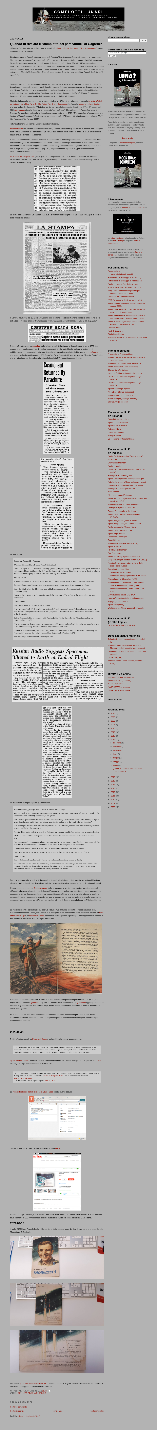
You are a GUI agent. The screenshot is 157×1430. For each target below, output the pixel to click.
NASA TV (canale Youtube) (119, 690)
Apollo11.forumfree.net (117, 426)
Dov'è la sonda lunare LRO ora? (121, 595)
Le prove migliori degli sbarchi (120, 274)
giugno (116, 758)
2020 (113, 728)
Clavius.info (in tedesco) (118, 402)
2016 (113, 777)
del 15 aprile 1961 (22, 156)
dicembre (117, 743)
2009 (113, 803)
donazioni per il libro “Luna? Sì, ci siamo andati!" (77, 48)
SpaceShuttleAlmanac (19, 1060)
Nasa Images (113, 492)
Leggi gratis (127, 138)
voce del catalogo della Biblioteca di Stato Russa (33, 1092)
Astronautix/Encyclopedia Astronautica (124, 556)
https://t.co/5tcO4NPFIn (23, 1078)
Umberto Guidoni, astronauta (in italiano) (125, 373)
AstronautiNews (114, 429)
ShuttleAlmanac (40, 888)
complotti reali (25, 1393)
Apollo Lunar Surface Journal (120, 530)
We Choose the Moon (117, 463)
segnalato (36, 346)
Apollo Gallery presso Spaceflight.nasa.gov (126, 479)
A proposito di (120, 354)
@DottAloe (34, 1003)
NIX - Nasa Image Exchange (120, 495)
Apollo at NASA (114, 547)
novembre (117, 746)
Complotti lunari (78, 12)
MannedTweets (16, 129)
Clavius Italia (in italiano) (118, 370)
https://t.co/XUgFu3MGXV (53, 1076)
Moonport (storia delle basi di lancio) (123, 543)
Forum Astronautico (116, 432)
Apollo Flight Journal (116, 533)
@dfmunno (81, 1003)
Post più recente (17, 1411)
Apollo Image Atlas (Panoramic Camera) (124, 524)
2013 (113, 788)
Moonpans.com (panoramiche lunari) (123, 504)
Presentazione (114, 271)
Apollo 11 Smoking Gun (118, 422)
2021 (113, 725)
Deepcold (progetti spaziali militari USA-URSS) (127, 560)
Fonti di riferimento (116, 331)
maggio (116, 761)
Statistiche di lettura (116, 334)
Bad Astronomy (114, 553)
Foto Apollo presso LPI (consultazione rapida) (127, 482)
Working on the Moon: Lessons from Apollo (126, 608)
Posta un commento (18, 1407)
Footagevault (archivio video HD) (121, 508)
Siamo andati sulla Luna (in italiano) (123, 367)
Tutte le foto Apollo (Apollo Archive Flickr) (125, 287)
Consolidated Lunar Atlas (118, 569)
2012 (113, 792)
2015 (113, 781)
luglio (115, 754)
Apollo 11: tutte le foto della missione (123, 284)
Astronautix (20, 110)
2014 (113, 785)
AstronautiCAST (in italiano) (119, 680)
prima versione (117, 238)
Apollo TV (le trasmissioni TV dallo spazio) (125, 456)
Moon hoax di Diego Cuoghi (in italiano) (124, 363)
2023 (113, 717)
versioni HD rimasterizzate (133, 208)
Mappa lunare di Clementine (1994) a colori (126, 582)
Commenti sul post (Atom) (29, 1416)
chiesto (99, 1060)
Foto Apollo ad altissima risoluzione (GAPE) (126, 485)
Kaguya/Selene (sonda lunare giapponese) (125, 598)
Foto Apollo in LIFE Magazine (120, 475)
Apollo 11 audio (114, 466)
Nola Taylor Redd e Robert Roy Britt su (46, 104)
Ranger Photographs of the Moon (122, 511)
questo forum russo (94, 352)
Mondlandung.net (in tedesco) (120, 395)
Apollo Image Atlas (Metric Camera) (123, 520)
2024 (113, 713)
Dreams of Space (36, 916)
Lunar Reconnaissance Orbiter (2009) (123, 585)
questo (58, 1148)
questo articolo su (89, 104)
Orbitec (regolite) (115, 657)
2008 (113, 807)
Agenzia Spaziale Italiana (118, 419)
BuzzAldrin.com (114, 540)
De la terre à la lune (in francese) (121, 625)
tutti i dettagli (118, 241)
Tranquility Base (114, 435)
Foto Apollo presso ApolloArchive (121, 489)
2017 (113, 740)
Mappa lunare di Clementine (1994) (122, 579)
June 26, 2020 (50, 1080)
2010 (113, 800)
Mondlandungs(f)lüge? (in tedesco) (122, 398)
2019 (113, 732)
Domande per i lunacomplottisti (121, 297)
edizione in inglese (127, 143)
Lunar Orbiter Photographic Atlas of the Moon (127, 576)
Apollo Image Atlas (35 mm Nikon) (122, 527)
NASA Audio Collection (117, 459)
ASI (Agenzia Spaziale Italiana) (121, 677)
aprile (115, 765)
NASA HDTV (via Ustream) (119, 687)
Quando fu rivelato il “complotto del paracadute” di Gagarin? (56, 44)
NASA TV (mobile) (115, 684)
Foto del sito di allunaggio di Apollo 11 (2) (125, 281)
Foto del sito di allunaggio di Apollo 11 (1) (125, 277)
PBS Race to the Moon (117, 550)
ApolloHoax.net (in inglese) (119, 389)
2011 (113, 796)
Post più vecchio (97, 1411)
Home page (57, 1411)
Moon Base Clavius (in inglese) (121, 392)
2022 (113, 721)
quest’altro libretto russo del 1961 (33, 1383)
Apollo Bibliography (116, 605)
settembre (117, 750)
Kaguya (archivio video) (118, 601)
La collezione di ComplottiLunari (121, 439)
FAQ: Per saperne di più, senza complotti (125, 300)
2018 (113, 736)
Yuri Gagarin (40, 1393)
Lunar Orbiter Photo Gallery (119, 572)
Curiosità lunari (114, 328)
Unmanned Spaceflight (117, 537)
